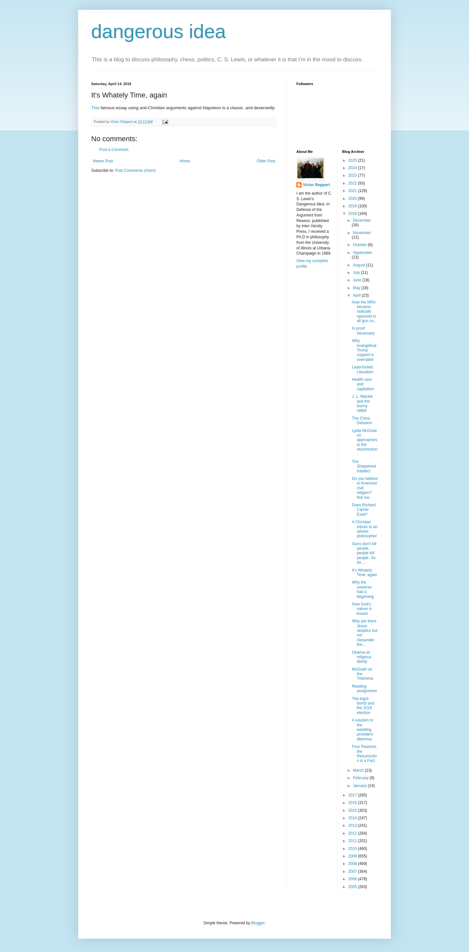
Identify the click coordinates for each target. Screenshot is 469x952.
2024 (353, 168)
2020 (353, 198)
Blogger (257, 923)
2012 (353, 833)
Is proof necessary (363, 330)
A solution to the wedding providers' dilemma (363, 729)
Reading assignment (364, 688)
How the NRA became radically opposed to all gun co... (364, 311)
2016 (353, 802)
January (360, 785)
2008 (353, 863)
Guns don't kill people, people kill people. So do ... (364, 553)
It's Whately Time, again (364, 572)
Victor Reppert (316, 185)
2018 (353, 213)
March (359, 770)
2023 (353, 175)
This (95, 107)
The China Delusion (362, 420)
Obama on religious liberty (361, 657)
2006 (353, 879)
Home (185, 161)
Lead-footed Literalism (362, 369)
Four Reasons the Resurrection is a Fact (364, 753)
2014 (353, 818)
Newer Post (103, 161)
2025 (353, 160)
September (362, 252)
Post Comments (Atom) (135, 170)
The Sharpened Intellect (364, 466)
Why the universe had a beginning (363, 589)
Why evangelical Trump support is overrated (364, 350)
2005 (353, 887)
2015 (353, 810)
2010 (353, 848)
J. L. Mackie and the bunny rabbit (362, 403)
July (357, 272)
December (362, 220)
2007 (353, 871)
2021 (353, 190)
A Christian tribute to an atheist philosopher (364, 529)
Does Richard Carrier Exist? (364, 510)
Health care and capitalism (363, 384)
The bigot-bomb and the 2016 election (363, 705)
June (357, 280)
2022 (353, 183)
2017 (353, 795)
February (361, 778)
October (360, 245)
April (357, 295)
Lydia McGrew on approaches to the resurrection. (364, 442)
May (357, 288)
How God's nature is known (362, 609)
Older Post (266, 161)
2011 (353, 841)
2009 (353, 856)
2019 (353, 206)
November (362, 233)
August (359, 265)
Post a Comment (113, 149)
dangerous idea (158, 31)
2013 (353, 825)
